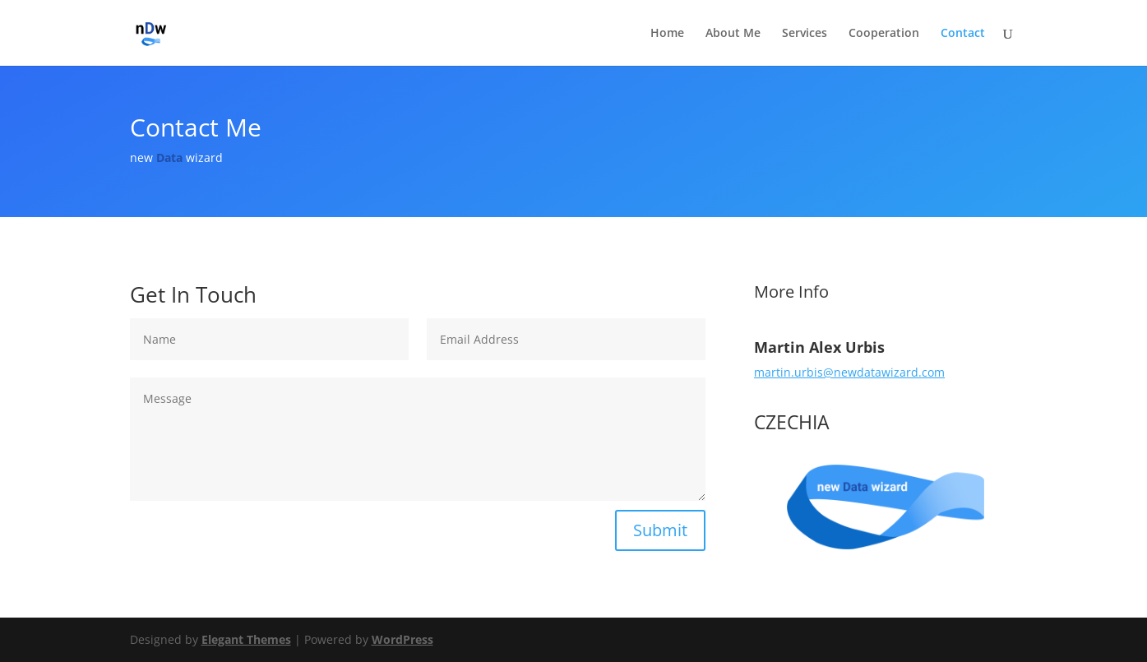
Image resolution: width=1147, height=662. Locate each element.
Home (667, 33)
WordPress (402, 639)
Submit (660, 530)
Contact (963, 33)
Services (804, 33)
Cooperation (884, 33)
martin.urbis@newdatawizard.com (849, 372)
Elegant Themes (246, 639)
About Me (733, 33)
